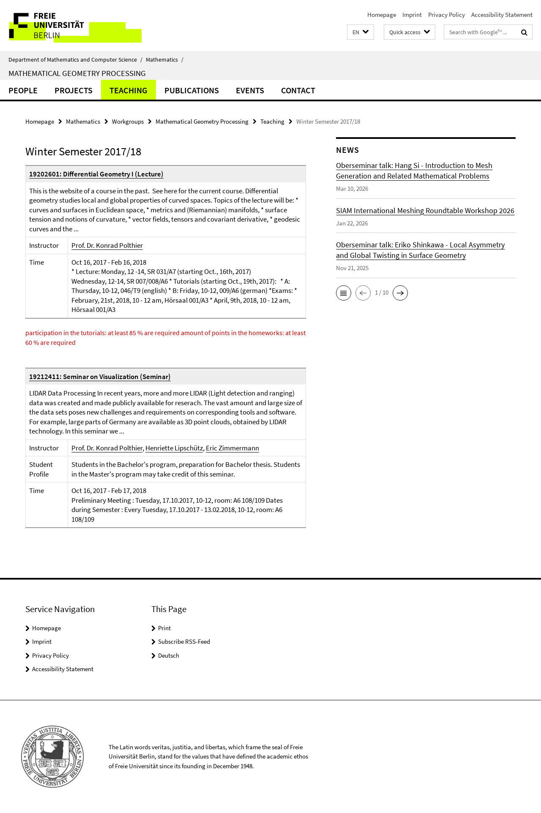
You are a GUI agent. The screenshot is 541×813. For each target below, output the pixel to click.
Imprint (412, 15)
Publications (191, 90)
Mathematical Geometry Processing (77, 73)
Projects (74, 90)
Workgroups (128, 121)
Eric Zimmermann (232, 448)
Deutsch (168, 655)
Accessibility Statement (502, 15)
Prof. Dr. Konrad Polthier (107, 245)
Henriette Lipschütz (174, 448)
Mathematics (164, 59)
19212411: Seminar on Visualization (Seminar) (100, 376)
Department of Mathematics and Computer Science (75, 59)
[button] (360, 32)
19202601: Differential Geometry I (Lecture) (96, 174)
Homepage (381, 15)
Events (250, 90)
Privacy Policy (446, 15)
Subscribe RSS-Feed (184, 641)
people (23, 90)
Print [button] (164, 628)
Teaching (128, 90)
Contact (298, 90)
